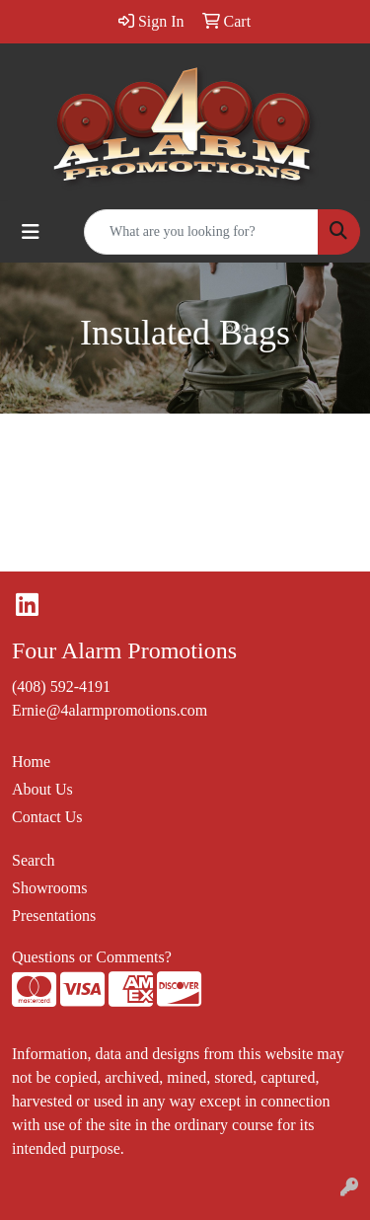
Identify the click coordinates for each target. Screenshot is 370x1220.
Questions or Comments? (92, 957)
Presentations (54, 915)
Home (31, 761)
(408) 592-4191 (61, 686)
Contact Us (47, 816)
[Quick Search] (201, 232)
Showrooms (49, 887)
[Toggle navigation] (30, 232)
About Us (42, 789)
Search (33, 860)
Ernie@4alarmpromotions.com (109, 710)
